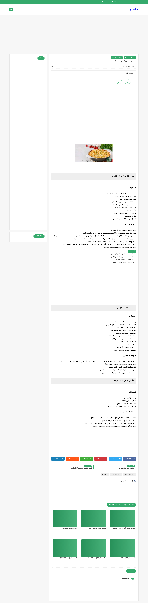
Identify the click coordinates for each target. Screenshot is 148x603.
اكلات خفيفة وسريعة (69, 528)
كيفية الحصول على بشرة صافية (122, 263)
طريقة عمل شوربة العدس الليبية (122, 257)
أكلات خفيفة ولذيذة (128, 558)
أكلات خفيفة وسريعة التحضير (95, 558)
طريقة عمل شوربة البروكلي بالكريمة (121, 254)
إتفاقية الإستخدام (112, 2)
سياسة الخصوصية (125, 2)
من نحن (134, 2)
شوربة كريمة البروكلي (124, 83)
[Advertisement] (74, 35)
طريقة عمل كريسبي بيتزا (97, 528)
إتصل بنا (102, 2)
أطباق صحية (116, 57)
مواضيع (134, 9)
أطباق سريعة (129, 57)
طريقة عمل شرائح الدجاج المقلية (123, 528)
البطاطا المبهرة (126, 80)
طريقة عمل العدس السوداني (124, 260)
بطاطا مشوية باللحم (124, 77)
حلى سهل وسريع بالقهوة (68, 558)
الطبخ (104, 474)
